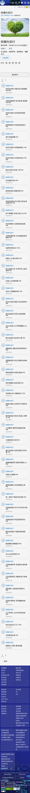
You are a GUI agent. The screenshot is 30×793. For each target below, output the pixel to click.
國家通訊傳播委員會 (7, 761)
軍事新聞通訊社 (20, 737)
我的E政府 (4, 756)
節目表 (3, 670)
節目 (12, 15)
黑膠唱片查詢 (19, 718)
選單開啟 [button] (28, 2)
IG (25, 2)
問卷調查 (3, 684)
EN (10, 2)
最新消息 (3, 689)
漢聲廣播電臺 (2, 2)
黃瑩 (10, 48)
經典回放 (16, 2)
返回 (5, 661)
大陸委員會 (4, 763)
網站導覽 (22, 777)
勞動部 (3, 766)
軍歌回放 (3, 711)
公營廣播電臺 (5, 732)
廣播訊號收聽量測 (21, 716)
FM (17, 692)
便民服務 (18, 706)
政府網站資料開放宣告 (7, 777)
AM (17, 694)
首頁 (2, 15)
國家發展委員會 (5, 759)
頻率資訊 (18, 680)
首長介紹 (18, 672)
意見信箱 (3, 677)
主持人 (3, 672)
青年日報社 (19, 739)
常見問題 (3, 680)
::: (15, 7)
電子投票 (3, 682)
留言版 (18, 720)
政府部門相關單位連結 (7, 754)
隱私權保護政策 (8, 774)
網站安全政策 (22, 774)
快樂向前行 (17, 15)
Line (22, 2)
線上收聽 (13, 2)
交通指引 (18, 677)
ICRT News (4, 699)
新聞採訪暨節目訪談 (21, 713)
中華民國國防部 (20, 732)
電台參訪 (18, 711)
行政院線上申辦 (20, 725)
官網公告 (3, 701)
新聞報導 (3, 692)
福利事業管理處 (20, 742)
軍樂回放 (3, 713)
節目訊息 (3, 694)
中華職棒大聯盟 (5, 737)
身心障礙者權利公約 (7, 739)
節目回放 (3, 708)
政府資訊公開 (5, 675)
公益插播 (18, 708)
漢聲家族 (18, 675)
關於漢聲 (18, 668)
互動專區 (5, 58)
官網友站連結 (5, 730)
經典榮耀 (3, 668)
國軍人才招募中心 (21, 744)
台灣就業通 (4, 768)
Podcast (3, 696)
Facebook (19, 2)
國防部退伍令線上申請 (22, 723)
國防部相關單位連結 (21, 730)
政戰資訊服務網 (20, 735)
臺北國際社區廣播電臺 (7, 735)
